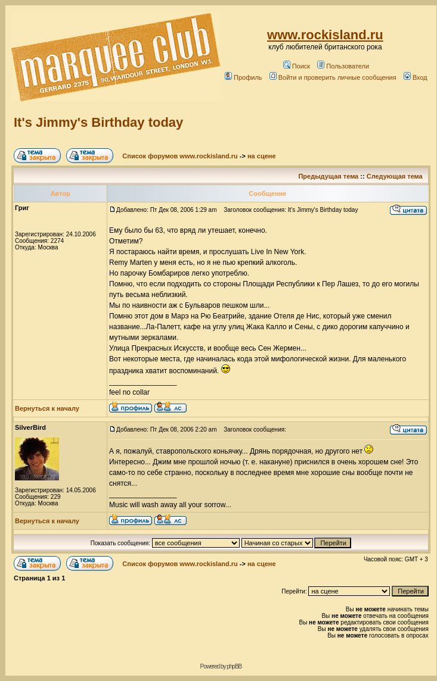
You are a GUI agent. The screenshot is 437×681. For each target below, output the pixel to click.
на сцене (261, 156)
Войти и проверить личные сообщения (332, 77)
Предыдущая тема (328, 176)
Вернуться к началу (47, 408)
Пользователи (343, 66)
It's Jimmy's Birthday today (98, 122)
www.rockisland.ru (325, 34)
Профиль (243, 77)
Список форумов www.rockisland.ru (179, 156)
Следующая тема (395, 176)
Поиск (296, 66)
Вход (415, 77)
